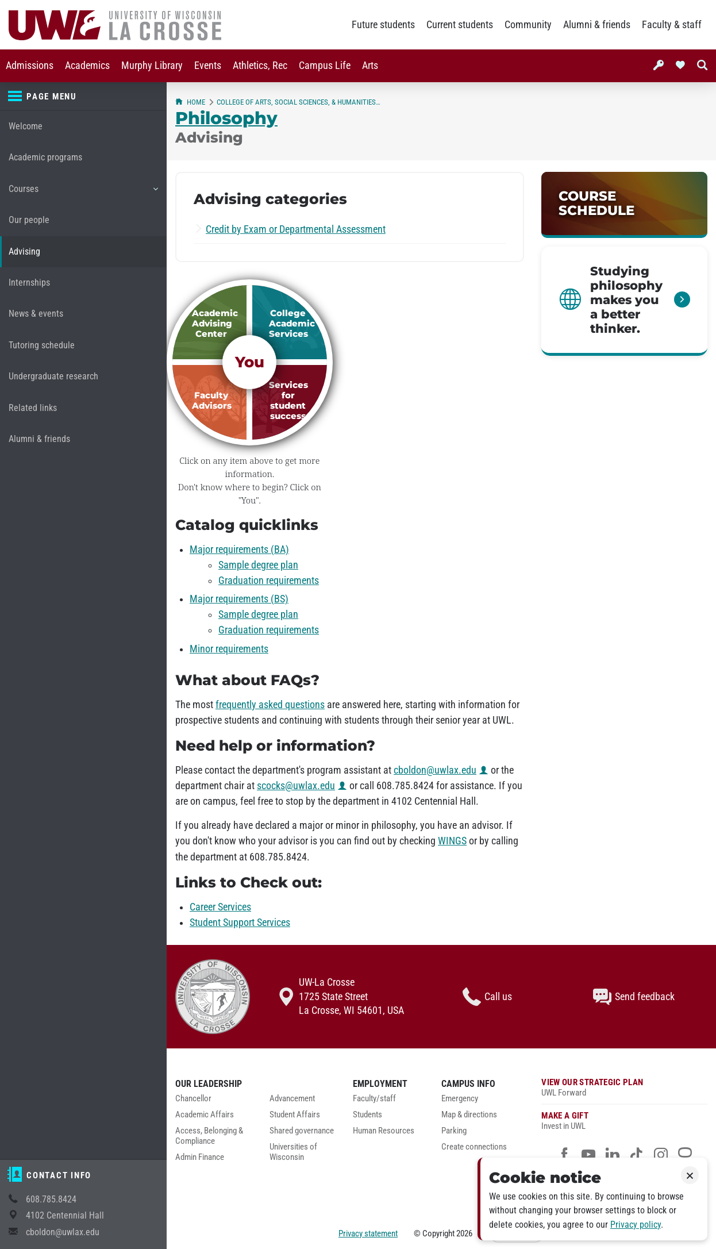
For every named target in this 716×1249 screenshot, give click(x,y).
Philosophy (226, 117)
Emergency (459, 1099)
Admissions (29, 65)
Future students (383, 24)
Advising (24, 251)
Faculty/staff (374, 1099)
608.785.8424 (51, 1199)
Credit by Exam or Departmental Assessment (296, 229)
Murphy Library (152, 65)
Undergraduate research (53, 376)
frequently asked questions (270, 704)
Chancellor (193, 1099)
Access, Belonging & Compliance (209, 1136)
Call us (487, 996)
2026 (464, 1233)
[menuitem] (29, 65)
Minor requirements (229, 649)
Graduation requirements (268, 580)
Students (367, 1115)
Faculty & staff (672, 24)
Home (190, 102)
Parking (454, 1131)
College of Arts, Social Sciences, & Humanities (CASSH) (298, 102)
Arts (370, 65)
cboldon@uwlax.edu (62, 1232)
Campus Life (325, 65)
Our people (29, 219)
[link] (624, 205)
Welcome (26, 126)
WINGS (452, 841)
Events (207, 65)
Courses (83, 193)
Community (528, 24)
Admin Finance (199, 1157)
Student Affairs (295, 1115)
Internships (29, 282)
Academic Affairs (204, 1115)
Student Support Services (240, 922)
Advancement (292, 1099)
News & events (36, 313)
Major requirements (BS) (239, 599)
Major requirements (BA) (239, 549)
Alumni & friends (596, 24)
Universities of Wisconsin (293, 1152)
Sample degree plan (258, 565)
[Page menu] (83, 96)
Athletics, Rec (260, 65)
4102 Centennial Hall (65, 1215)
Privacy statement (368, 1233)
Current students (459, 24)
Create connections (474, 1147)
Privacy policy (635, 1224)
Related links (33, 407)
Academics (87, 65)
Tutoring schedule (42, 345)
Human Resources (383, 1131)
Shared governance (302, 1131)
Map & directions (469, 1115)
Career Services (220, 907)
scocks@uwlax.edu (296, 785)
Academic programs (45, 157)
